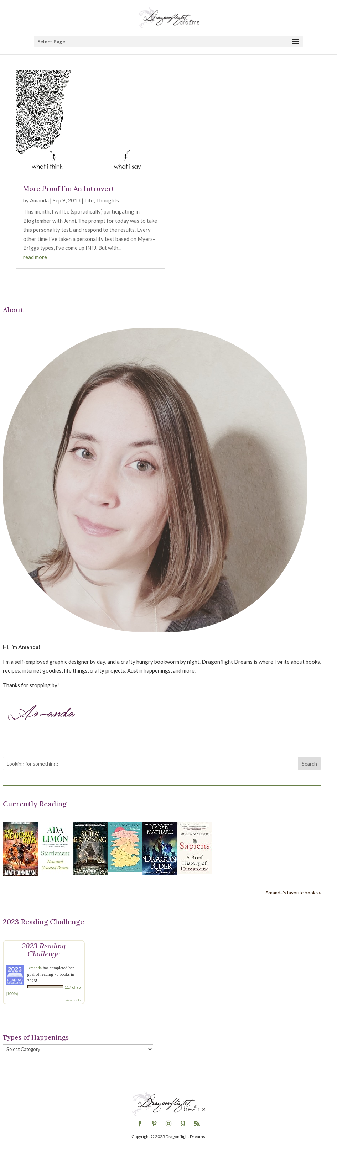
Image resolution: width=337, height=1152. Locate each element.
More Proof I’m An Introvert (68, 188)
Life (89, 200)
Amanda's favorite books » (293, 892)
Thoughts (107, 200)
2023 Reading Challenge (44, 949)
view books (73, 1000)
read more (35, 257)
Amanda (39, 200)
